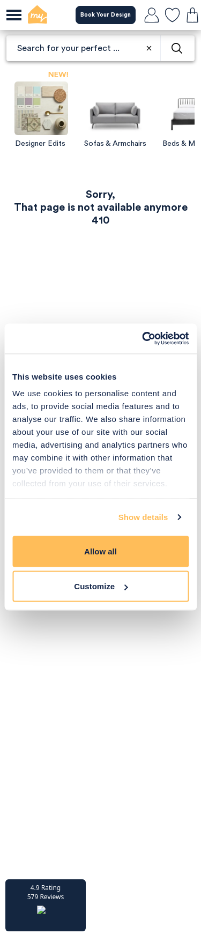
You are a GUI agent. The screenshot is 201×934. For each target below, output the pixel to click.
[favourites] (172, 15)
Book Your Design (105, 15)
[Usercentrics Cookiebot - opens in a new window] (143, 339)
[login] (151, 15)
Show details (143, 517)
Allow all (100, 550)
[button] (45, 905)
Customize (101, 586)
